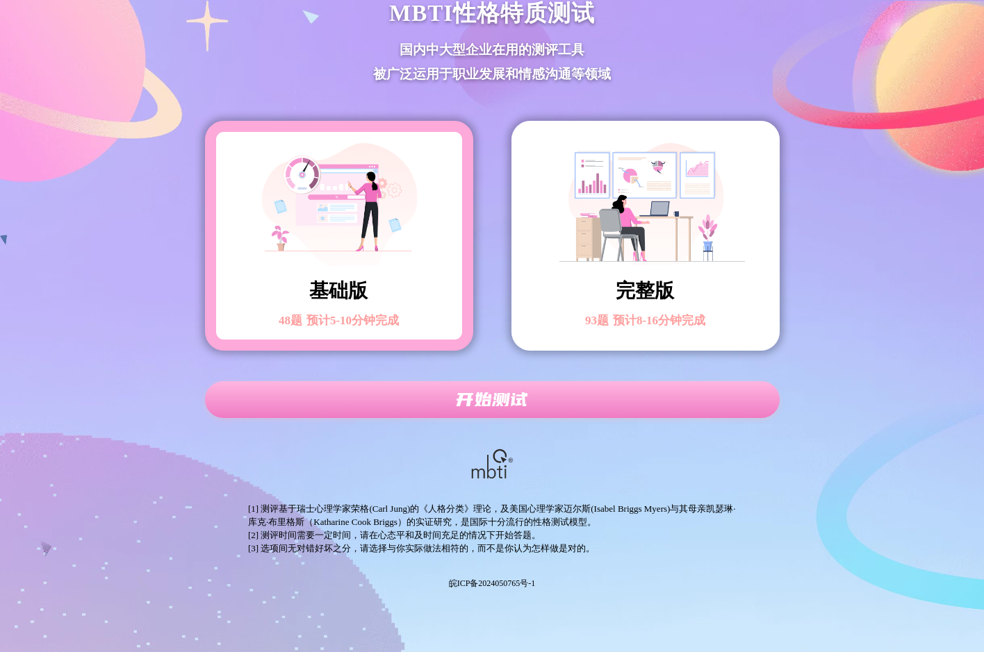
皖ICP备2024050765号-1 (492, 583)
